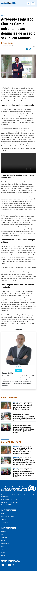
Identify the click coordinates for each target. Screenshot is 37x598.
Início (2, 513)
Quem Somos (5, 522)
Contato (3, 519)
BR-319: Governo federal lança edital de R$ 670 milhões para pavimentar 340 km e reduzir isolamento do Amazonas (22, 406)
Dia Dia (3, 549)
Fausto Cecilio (7, 43)
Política (3, 546)
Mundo (3, 552)
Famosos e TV (5, 543)
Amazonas (16, 402)
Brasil (2, 534)
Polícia (3, 540)
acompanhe (18, 370)
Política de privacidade (7, 516)
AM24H (3, 16)
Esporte (3, 555)
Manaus (3, 531)
